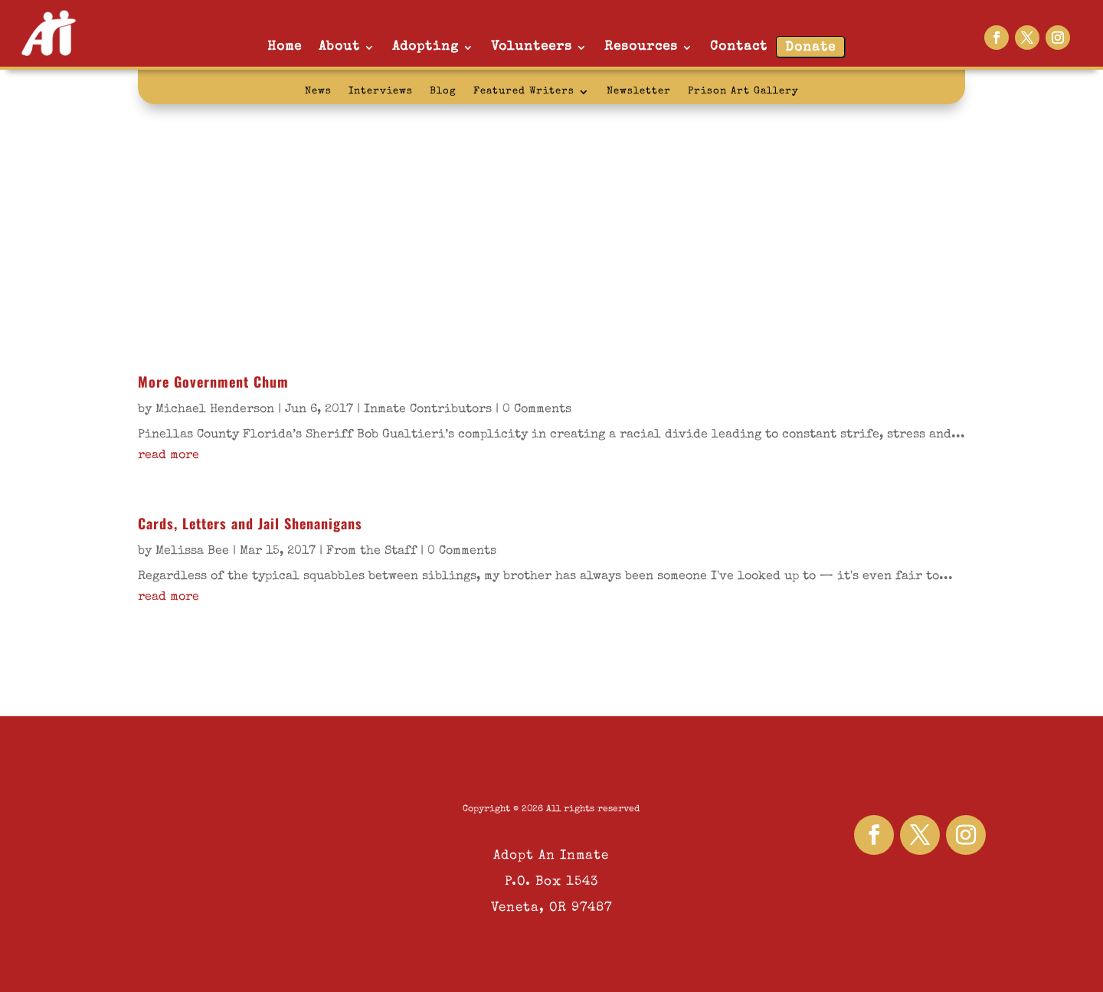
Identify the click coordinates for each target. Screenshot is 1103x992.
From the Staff (371, 551)
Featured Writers (523, 92)
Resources (641, 47)
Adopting (425, 47)
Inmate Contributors (428, 410)
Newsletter (639, 92)
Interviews (381, 92)
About (339, 47)
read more (168, 456)
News (318, 92)
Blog (443, 92)
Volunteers (531, 47)
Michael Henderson (214, 410)
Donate (810, 47)
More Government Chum (213, 381)
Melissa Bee (192, 551)
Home (284, 47)
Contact (739, 47)
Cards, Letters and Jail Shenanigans (250, 523)
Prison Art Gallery (743, 92)
